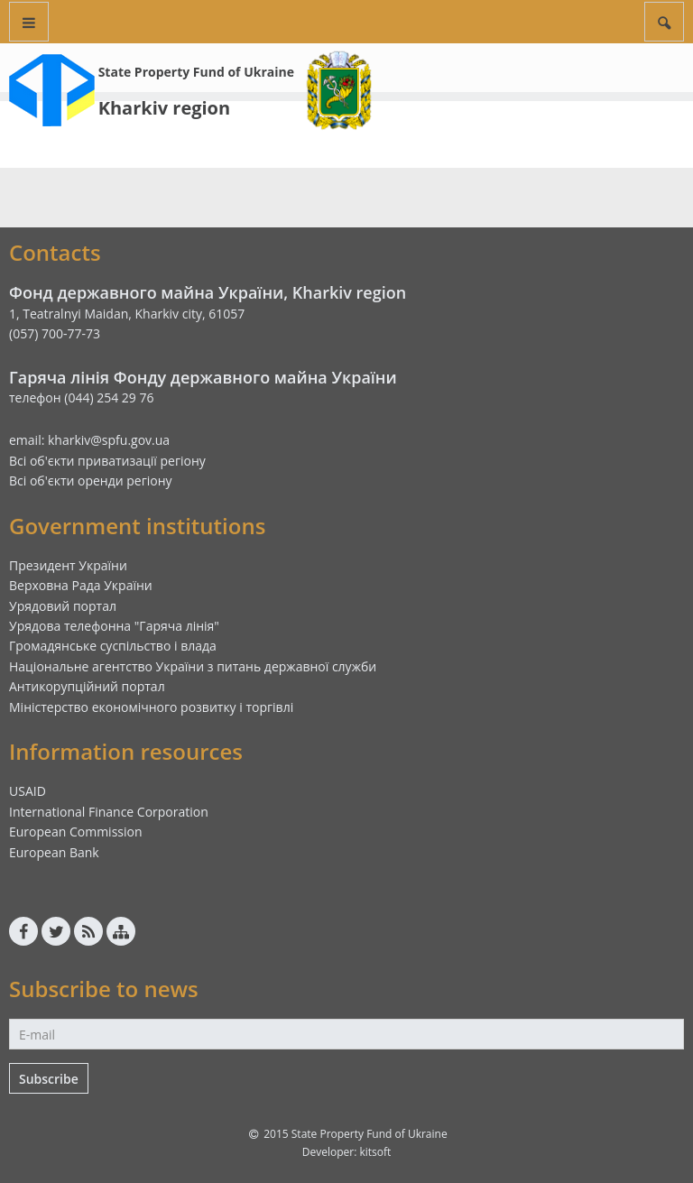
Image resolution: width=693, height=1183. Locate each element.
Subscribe (49, 1078)
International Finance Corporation (108, 811)
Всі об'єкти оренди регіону (90, 480)
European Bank (54, 852)
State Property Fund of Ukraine (196, 71)
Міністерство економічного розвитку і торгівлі (151, 707)
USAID (27, 790)
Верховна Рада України (80, 585)
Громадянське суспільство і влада (113, 645)
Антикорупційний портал (87, 686)
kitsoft (375, 1152)
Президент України (68, 565)
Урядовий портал (62, 606)
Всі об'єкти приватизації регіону (107, 460)
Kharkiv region (164, 108)
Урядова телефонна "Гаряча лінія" (114, 625)
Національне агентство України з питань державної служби (192, 666)
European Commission (76, 831)
